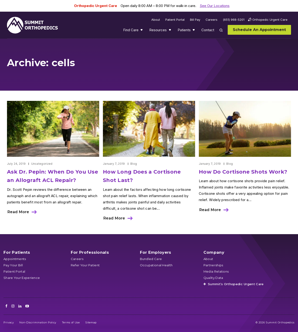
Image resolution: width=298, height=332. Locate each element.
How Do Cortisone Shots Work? (243, 172)
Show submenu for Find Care (142, 31)
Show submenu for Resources (170, 31)
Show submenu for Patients (194, 31)
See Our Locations (215, 5)
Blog (133, 163)
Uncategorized (42, 163)
